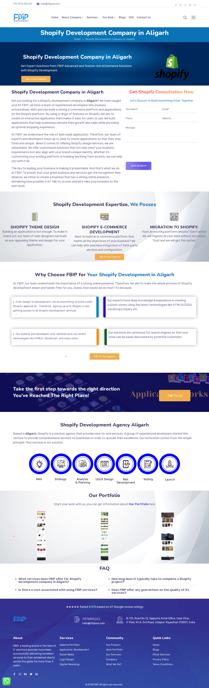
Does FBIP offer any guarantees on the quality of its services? (150, 591)
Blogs (122, 17)
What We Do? (113, 664)
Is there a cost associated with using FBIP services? (57, 590)
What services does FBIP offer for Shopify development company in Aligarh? (49, 580)
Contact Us (144, 17)
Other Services (161, 654)
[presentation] (150, 155)
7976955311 (91, 619)
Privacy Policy (161, 659)
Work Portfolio (114, 649)
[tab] (58, 580)
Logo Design (67, 659)
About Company (71, 17)
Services (92, 17)
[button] (35, 79)
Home (54, 17)
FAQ (131, 17)
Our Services (113, 654)
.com (57, 3)
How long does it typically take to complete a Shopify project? (151, 580)
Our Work (108, 17)
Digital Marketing (70, 664)
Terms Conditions (163, 664)
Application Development (74, 649)
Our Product (113, 644)
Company (111, 659)
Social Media (67, 654)
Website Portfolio (70, 644)
